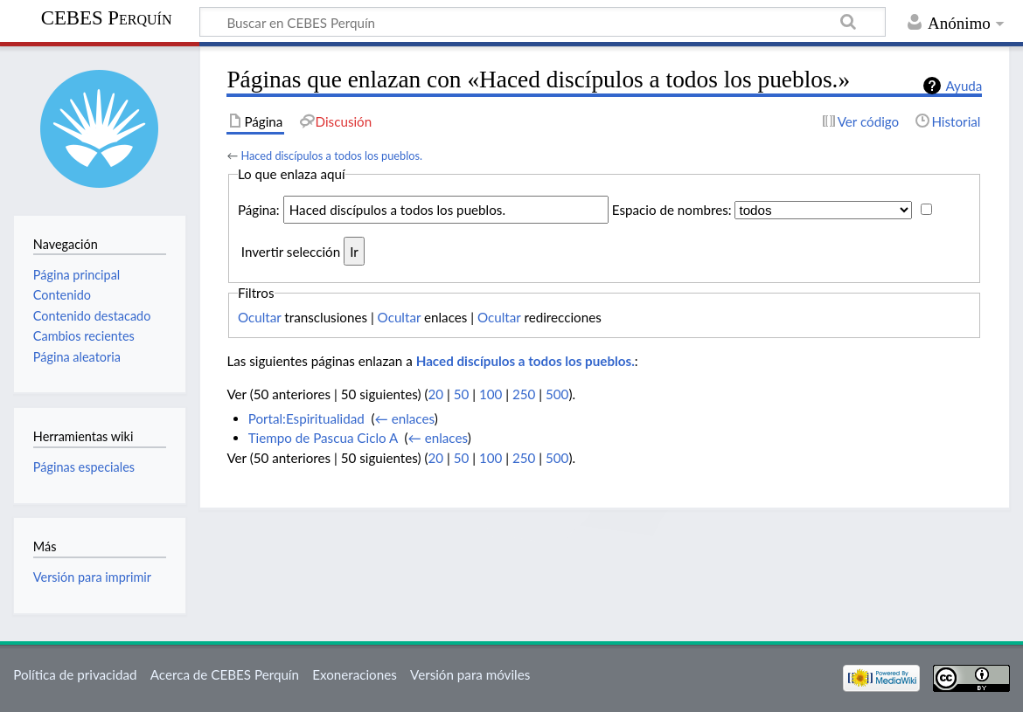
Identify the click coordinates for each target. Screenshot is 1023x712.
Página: (259, 210)
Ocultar (260, 317)
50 (462, 394)
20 (436, 394)
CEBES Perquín (106, 18)
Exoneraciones (354, 674)
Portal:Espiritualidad (306, 418)
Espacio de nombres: (672, 210)
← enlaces (405, 418)
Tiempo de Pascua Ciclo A (323, 438)
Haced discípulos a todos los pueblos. (331, 155)
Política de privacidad (74, 674)
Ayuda (963, 85)
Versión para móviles (470, 674)
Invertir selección (290, 251)
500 (557, 394)
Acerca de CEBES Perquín (224, 674)
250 (523, 394)
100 (490, 394)
